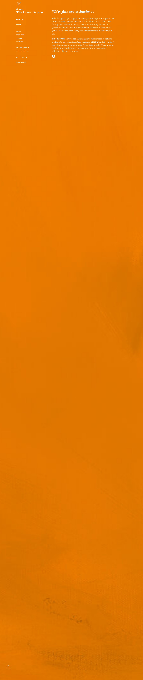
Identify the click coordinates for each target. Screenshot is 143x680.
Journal (19, 38)
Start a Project (22, 51)
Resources (20, 35)
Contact (19, 41)
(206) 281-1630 (21, 62)
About (18, 31)
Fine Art (19, 20)
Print (18, 24)
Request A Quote (22, 47)
